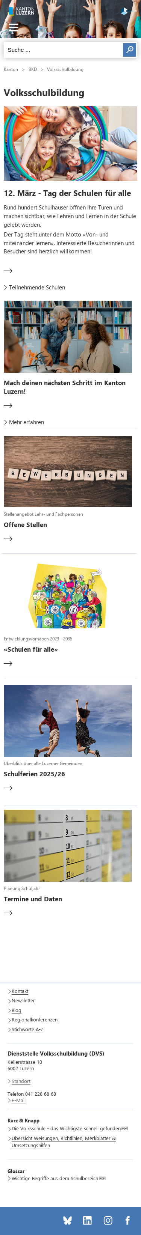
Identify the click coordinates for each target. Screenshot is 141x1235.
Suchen (129, 49)
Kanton (11, 69)
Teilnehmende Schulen (37, 287)
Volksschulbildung (65, 69)
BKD (33, 69)
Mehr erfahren (26, 422)
